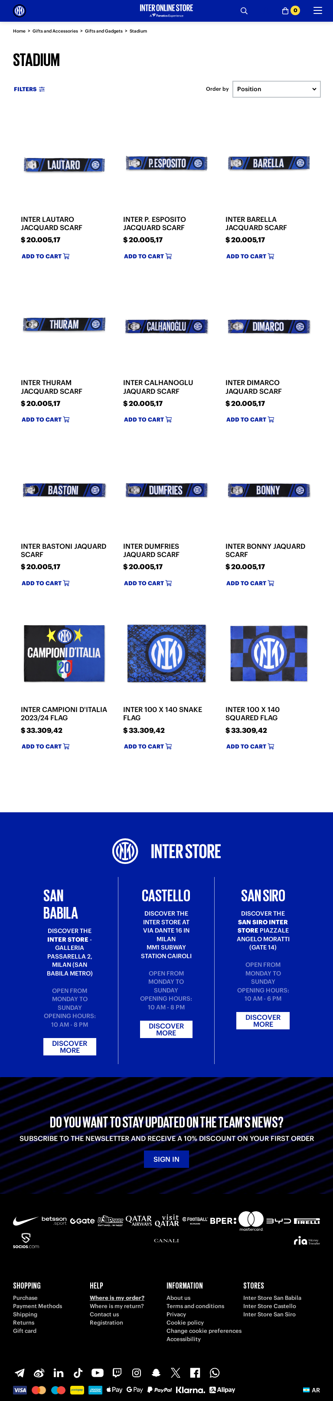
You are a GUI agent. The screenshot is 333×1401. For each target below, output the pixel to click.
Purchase (25, 1298)
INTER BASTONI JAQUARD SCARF (63, 550)
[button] (311, 1390)
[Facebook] (195, 1372)
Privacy (176, 1314)
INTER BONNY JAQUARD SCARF (265, 550)
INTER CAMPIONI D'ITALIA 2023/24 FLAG (64, 713)
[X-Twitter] (175, 1372)
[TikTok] (78, 1372)
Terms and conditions (195, 1306)
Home (19, 31)
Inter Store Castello (269, 1306)
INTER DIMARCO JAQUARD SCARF (253, 386)
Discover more (69, 1047)
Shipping (25, 1314)
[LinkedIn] (58, 1372)
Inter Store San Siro (269, 1314)
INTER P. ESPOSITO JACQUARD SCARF (154, 223)
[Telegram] (19, 1372)
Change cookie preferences (204, 1331)
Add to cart (45, 256)
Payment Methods (37, 1306)
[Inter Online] (20, 11)
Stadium (138, 31)
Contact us (104, 1314)
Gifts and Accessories (55, 31)
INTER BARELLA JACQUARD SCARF (256, 223)
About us (178, 1298)
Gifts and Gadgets (104, 31)
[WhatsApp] (214, 1372)
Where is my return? (117, 1306)
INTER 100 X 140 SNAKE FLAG (162, 713)
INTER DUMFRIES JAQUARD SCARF (151, 550)
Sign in (166, 1159)
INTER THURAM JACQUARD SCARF (51, 386)
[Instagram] (136, 1372)
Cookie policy (185, 1322)
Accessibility (183, 1339)
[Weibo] (39, 1372)
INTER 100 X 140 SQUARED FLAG (252, 713)
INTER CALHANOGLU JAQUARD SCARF (158, 386)
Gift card (24, 1331)
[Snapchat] (156, 1372)
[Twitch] (117, 1372)
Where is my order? (117, 1298)
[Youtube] (97, 1372)
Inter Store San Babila (272, 1298)
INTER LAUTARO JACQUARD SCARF (51, 223)
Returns (23, 1322)
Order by (217, 89)
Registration (106, 1322)
